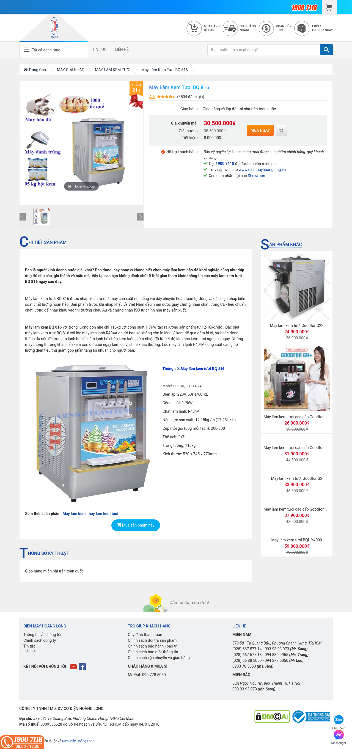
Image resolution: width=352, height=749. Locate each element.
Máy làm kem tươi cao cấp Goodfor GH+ (298, 417)
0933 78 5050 (244, 666)
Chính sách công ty (39, 640)
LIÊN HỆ (122, 49)
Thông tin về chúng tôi (42, 634)
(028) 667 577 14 (247, 649)
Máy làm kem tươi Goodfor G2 (296, 478)
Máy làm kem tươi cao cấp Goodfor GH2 (298, 509)
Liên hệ (29, 652)
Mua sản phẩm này (135, 525)
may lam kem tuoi (102, 513)
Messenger (338, 736)
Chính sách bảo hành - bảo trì (153, 646)
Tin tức (29, 646)
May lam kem (74, 513)
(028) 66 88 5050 (247, 660)
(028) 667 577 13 (247, 654)
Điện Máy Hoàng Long (78, 741)
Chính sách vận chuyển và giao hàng (159, 658)
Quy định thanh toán (145, 634)
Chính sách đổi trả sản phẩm (152, 640)
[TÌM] (326, 49)
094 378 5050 (276, 660)
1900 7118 (225, 163)
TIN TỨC (99, 49)
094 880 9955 (276, 654)
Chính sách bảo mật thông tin (153, 652)
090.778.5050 (154, 675)
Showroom (257, 176)
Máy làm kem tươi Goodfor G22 (296, 325)
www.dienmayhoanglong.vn (262, 169)
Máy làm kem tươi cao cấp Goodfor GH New (301, 447)
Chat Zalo (338, 721)
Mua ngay (260, 130)
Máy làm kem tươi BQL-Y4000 (296, 540)
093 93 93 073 (277, 649)
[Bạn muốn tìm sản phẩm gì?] (264, 49)
